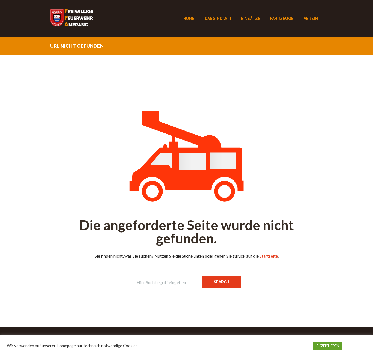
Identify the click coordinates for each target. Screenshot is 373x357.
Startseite (269, 255)
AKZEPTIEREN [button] (327, 346)
